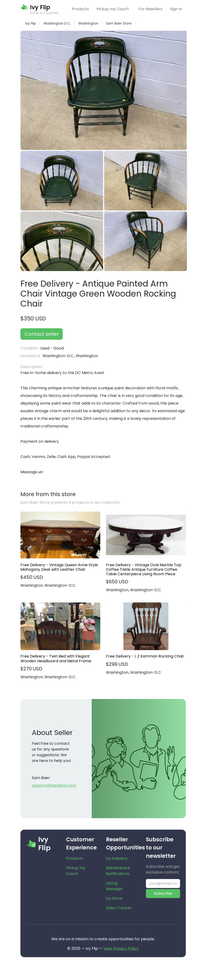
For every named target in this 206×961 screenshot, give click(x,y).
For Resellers (151, 9)
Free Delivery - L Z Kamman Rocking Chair (145, 656)
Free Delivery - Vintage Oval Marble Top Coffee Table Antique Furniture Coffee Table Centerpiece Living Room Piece (143, 569)
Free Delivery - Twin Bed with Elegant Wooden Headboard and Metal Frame (55, 658)
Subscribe (163, 893)
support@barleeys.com (54, 785)
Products (80, 9)
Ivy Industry (116, 858)
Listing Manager (114, 886)
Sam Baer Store (119, 23)
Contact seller (41, 334)
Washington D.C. (57, 23)
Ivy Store (114, 898)
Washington (88, 23)
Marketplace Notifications (118, 870)
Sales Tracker (119, 908)
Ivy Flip (30, 23)
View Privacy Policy (121, 948)
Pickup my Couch (112, 9)
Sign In (176, 9)
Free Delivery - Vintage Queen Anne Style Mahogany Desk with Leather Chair (59, 567)
